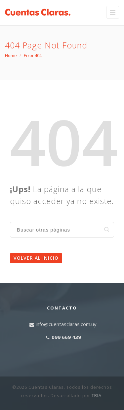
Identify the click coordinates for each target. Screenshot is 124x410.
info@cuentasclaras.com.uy (66, 324)
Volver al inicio (36, 258)
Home (11, 55)
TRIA (97, 395)
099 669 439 (66, 337)
